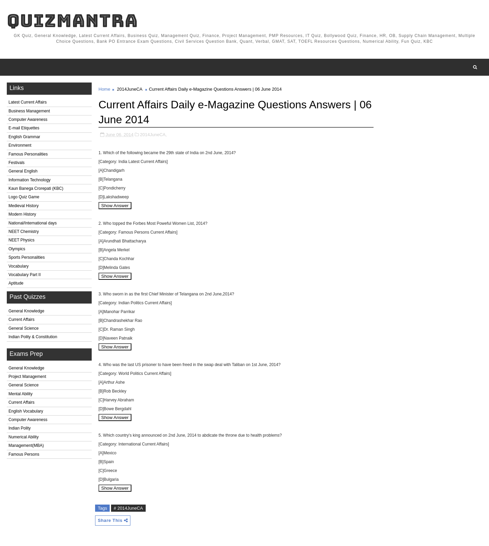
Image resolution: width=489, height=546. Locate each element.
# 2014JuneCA (128, 508)
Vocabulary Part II (24, 274)
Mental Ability (20, 394)
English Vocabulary (25, 411)
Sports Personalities (26, 257)
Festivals (16, 162)
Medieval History (23, 205)
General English (22, 171)
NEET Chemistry (23, 231)
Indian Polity (19, 428)
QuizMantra (72, 20)
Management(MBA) (26, 445)
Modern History (22, 214)
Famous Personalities (28, 154)
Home (104, 89)
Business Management (29, 111)
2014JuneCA (129, 89)
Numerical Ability (23, 437)
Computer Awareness (28, 119)
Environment (19, 145)
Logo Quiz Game (23, 197)
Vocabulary (18, 266)
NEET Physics (21, 240)
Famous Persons (23, 454)
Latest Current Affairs (27, 102)
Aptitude (15, 283)
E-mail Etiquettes (23, 128)
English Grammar (24, 136)
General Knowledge (26, 311)
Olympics (16, 249)
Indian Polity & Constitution (32, 336)
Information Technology (29, 180)
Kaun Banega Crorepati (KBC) (35, 188)
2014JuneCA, (153, 134)
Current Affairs (21, 319)
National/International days (32, 223)
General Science (23, 328)
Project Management (27, 376)
